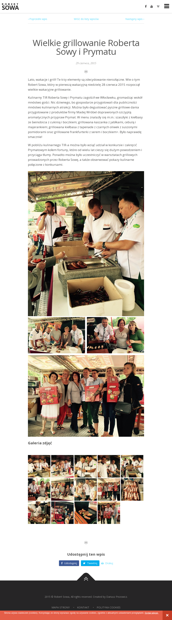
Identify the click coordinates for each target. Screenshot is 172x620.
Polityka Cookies (108, 607)
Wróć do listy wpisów (86, 19)
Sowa (13, 6)
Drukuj (107, 563)
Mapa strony (61, 607)
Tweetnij (90, 563)
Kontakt (83, 607)
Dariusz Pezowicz (116, 596)
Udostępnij (69, 563)
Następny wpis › (134, 19)
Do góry (86, 580)
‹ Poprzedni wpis (37, 19)
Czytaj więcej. (151, 613)
